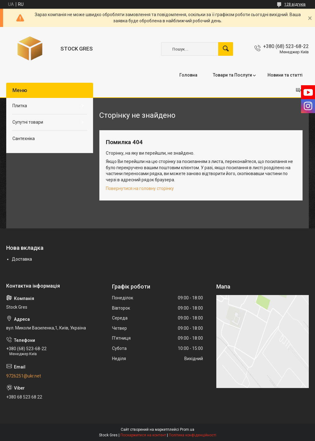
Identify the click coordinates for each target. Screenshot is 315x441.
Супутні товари (27, 122)
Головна (188, 75)
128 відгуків (295, 4)
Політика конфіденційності (192, 435)
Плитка (19, 105)
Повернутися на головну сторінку (140, 188)
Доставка (22, 259)
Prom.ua (187, 429)
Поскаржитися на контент (143, 435)
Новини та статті (285, 75)
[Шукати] (225, 49)
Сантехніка (23, 138)
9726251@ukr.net (23, 375)
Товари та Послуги (232, 75)
